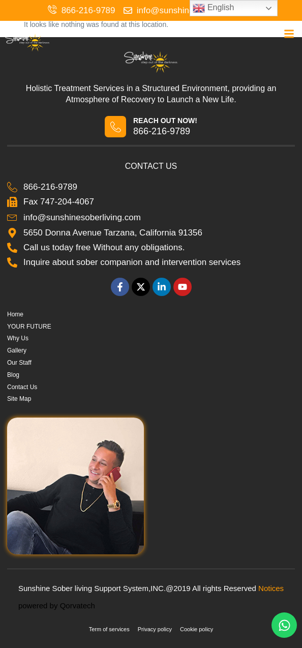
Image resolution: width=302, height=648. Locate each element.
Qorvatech (77, 605)
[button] (289, 34)
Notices (271, 588)
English (213, 8)
